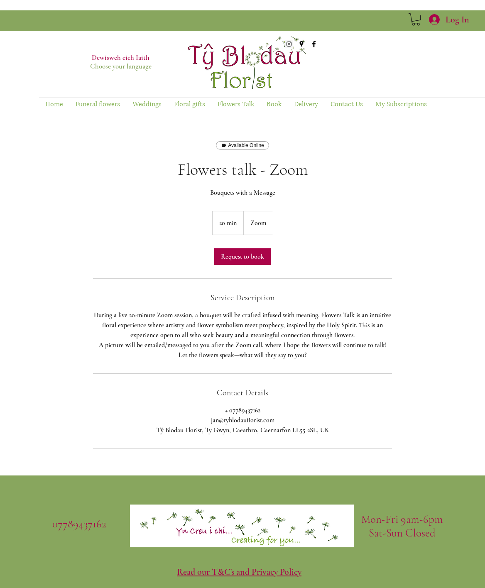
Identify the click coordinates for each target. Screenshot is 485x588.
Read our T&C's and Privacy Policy (239, 571)
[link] (416, 19)
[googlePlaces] (301, 44)
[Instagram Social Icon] (289, 44)
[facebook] (314, 44)
